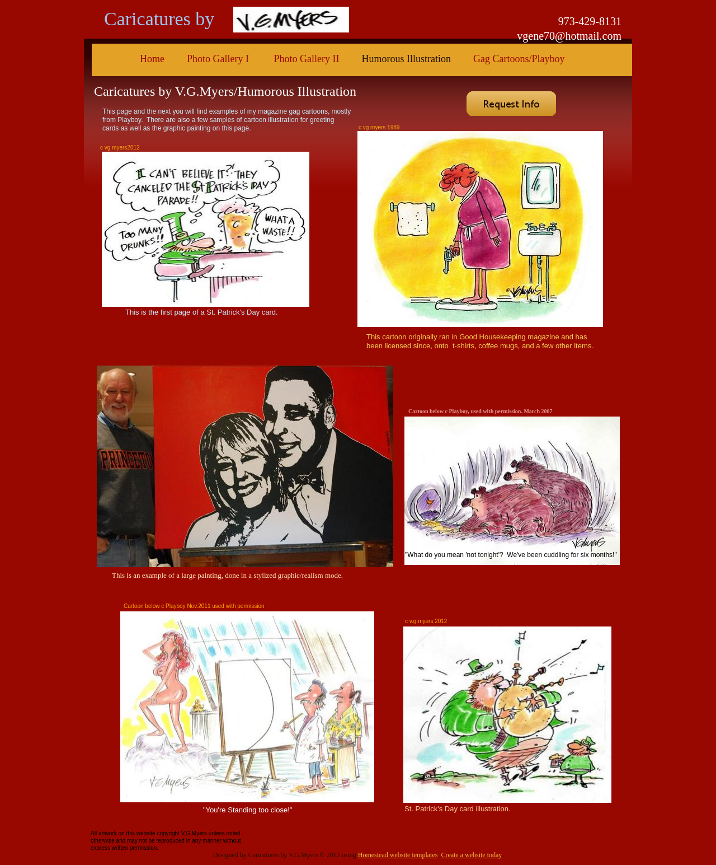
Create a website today (471, 855)
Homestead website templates (398, 855)
